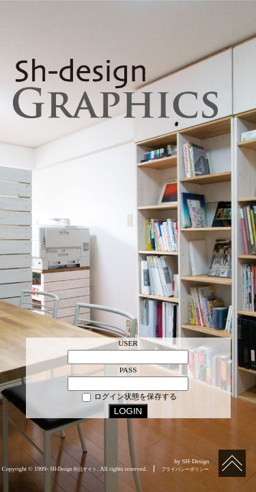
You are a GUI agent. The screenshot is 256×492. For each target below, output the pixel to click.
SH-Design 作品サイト (73, 469)
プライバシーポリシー (185, 469)
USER (128, 343)
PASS (128, 370)
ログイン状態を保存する (129, 397)
